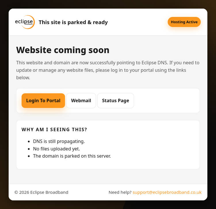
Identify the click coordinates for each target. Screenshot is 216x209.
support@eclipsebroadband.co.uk (167, 192)
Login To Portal (43, 100)
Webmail (81, 100)
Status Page (115, 100)
